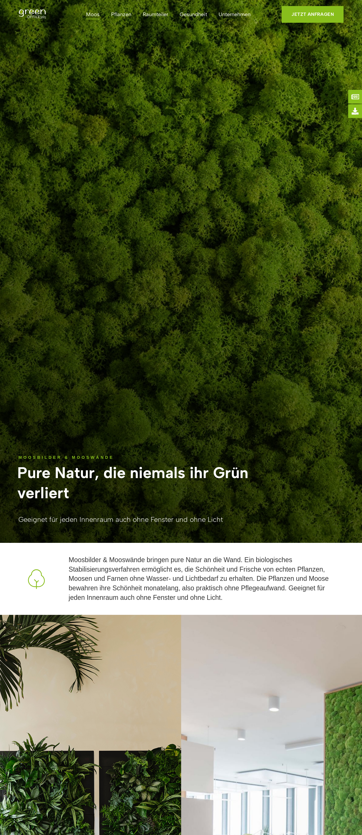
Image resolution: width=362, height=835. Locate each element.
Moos (93, 14)
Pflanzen (121, 14)
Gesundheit (193, 14)
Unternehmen (235, 14)
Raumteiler (155, 14)
